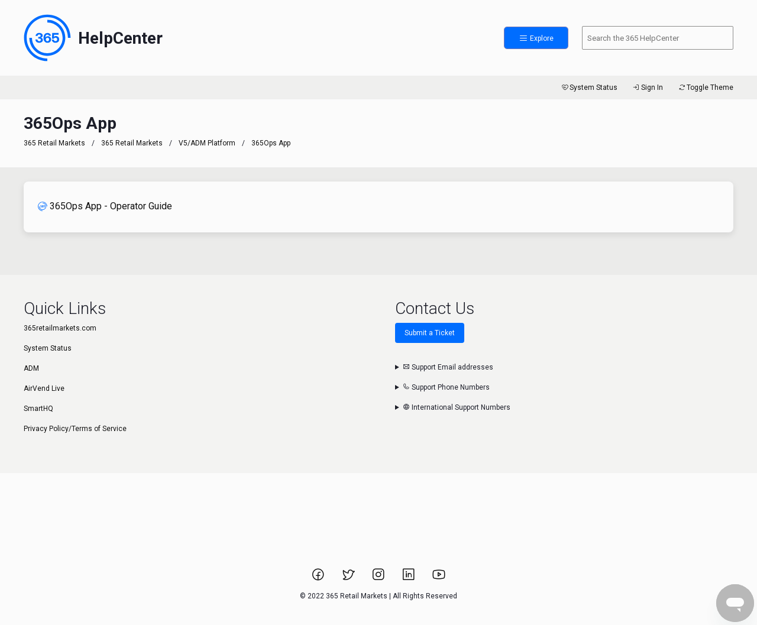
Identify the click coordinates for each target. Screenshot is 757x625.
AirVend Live (44, 388)
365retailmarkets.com (60, 328)
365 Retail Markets (54, 143)
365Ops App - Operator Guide (105, 206)
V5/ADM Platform (207, 143)
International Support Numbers (456, 407)
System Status (588, 87)
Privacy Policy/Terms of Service (75, 429)
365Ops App (270, 143)
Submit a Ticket (430, 333)
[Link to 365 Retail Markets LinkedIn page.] (409, 578)
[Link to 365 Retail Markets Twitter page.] (349, 578)
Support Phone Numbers (446, 387)
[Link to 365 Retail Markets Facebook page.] (319, 578)
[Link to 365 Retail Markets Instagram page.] (379, 578)
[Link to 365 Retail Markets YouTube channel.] (439, 578)
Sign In (647, 87)
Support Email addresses (448, 367)
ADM (31, 368)
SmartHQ (38, 408)
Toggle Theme (705, 87)
